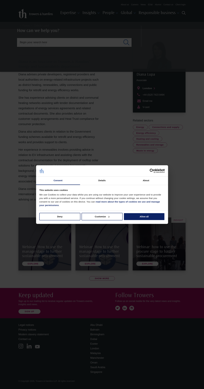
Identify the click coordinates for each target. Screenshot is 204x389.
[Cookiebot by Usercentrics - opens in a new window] (152, 171)
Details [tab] (102, 180)
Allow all (144, 216)
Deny (60, 216)
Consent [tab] (58, 180)
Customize (102, 216)
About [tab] (146, 180)
